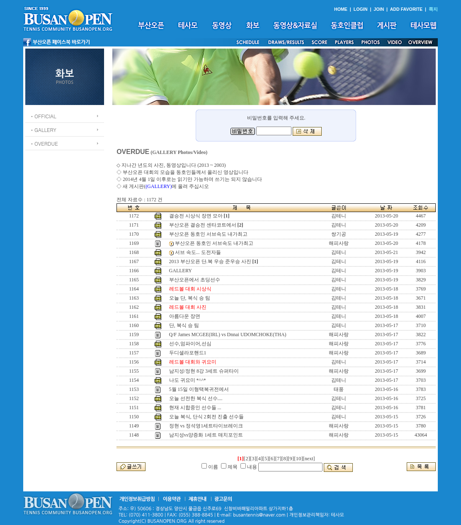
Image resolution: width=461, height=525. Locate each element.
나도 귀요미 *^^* (187, 380)
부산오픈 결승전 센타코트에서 (202, 225)
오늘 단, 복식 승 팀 (189, 298)
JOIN (379, 9)
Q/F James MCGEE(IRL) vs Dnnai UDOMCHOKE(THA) (227, 334)
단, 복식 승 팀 (184, 325)
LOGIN (361, 9)
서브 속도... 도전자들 (198, 252)
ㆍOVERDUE (43, 143)
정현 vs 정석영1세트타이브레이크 (206, 426)
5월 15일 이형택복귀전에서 (199, 389)
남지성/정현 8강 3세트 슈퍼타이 (204, 371)
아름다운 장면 (184, 316)
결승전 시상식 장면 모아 (196, 216)
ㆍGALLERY (42, 129)
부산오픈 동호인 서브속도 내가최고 (208, 234)
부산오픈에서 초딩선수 (194, 280)
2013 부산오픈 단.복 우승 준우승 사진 (210, 261)
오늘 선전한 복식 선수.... (196, 398)
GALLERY (180, 270)
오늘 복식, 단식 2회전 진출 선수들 (206, 417)
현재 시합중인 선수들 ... (195, 407)
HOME (340, 9)
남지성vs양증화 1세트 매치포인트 (206, 435)
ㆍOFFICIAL (42, 116)
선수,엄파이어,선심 (190, 344)
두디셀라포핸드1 (187, 353)
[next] (309, 459)
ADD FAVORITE (406, 9)
